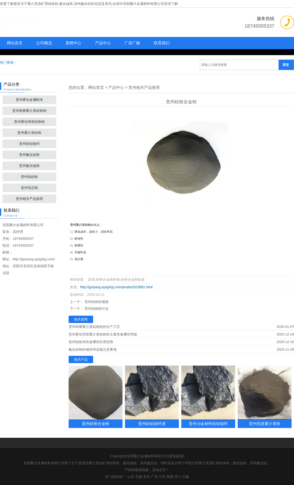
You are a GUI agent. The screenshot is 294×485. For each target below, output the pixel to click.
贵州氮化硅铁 (29, 155)
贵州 (146, 477)
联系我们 (162, 43)
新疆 (170, 477)
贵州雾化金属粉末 (29, 100)
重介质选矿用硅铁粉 (42, 4)
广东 (154, 477)
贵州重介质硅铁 (29, 133)
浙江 (177, 477)
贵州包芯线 (29, 188)
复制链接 (176, 456)
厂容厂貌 (132, 43)
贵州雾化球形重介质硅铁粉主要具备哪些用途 (103, 334)
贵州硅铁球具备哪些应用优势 (91, 342)
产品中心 (103, 43)
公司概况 (44, 43)
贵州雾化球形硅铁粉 (29, 122)
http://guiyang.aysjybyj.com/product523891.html (116, 287)
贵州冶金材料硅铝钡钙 (208, 423)
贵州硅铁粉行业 (96, 309)
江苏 (162, 477)
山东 (130, 477)
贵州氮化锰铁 (29, 166)
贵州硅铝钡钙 (29, 144)
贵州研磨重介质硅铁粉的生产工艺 (94, 327)
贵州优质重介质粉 (264, 423)
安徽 (138, 477)
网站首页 (15, 43)
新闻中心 (73, 43)
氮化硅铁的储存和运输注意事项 (93, 349)
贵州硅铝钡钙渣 (152, 423)
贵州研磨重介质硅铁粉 (29, 111)
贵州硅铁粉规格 (96, 302)
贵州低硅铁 (29, 177)
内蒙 (185, 477)
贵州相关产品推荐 (29, 199)
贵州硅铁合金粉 (95, 423)
